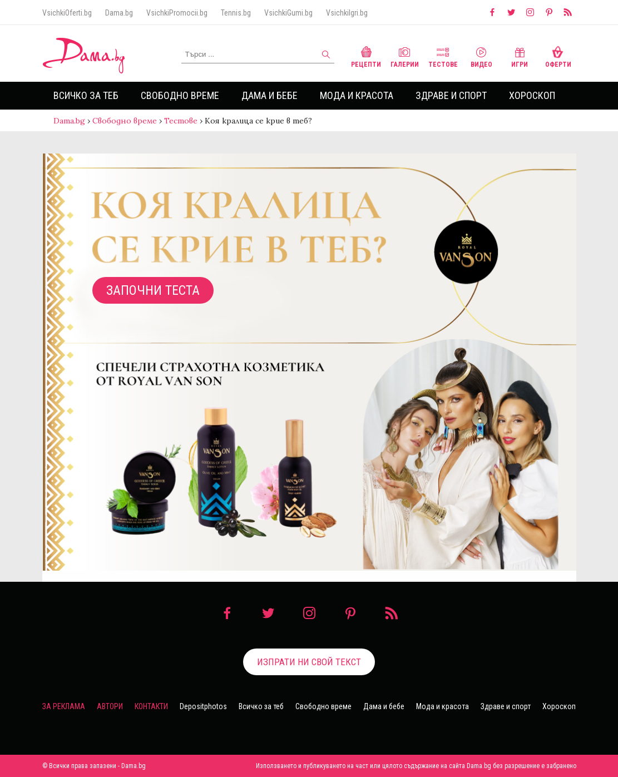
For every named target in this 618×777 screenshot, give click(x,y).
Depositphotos (203, 706)
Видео (481, 55)
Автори (110, 706)
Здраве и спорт (451, 95)
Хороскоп (532, 95)
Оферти (558, 55)
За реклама (63, 706)
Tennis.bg (236, 12)
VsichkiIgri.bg (347, 12)
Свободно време (180, 95)
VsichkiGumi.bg (288, 12)
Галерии (404, 55)
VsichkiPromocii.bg (176, 12)
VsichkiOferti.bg (67, 12)
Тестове (443, 55)
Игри (519, 55)
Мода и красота (356, 95)
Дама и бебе (269, 95)
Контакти (151, 706)
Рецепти (366, 55)
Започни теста (153, 290)
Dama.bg (119, 12)
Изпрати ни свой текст (309, 661)
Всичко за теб (85, 95)
